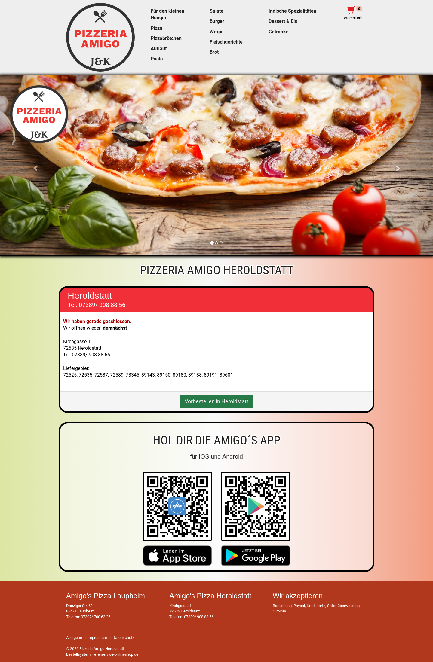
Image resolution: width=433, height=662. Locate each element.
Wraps (216, 32)
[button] (32, 165)
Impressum (97, 637)
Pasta (157, 59)
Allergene (74, 637)
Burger (217, 21)
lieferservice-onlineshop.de (115, 654)
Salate (216, 11)
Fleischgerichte (226, 42)
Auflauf (159, 48)
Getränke (279, 32)
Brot (214, 52)
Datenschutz (123, 637)
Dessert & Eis (283, 21)
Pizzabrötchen (166, 38)
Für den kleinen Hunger (167, 14)
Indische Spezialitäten (292, 11)
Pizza (156, 28)
